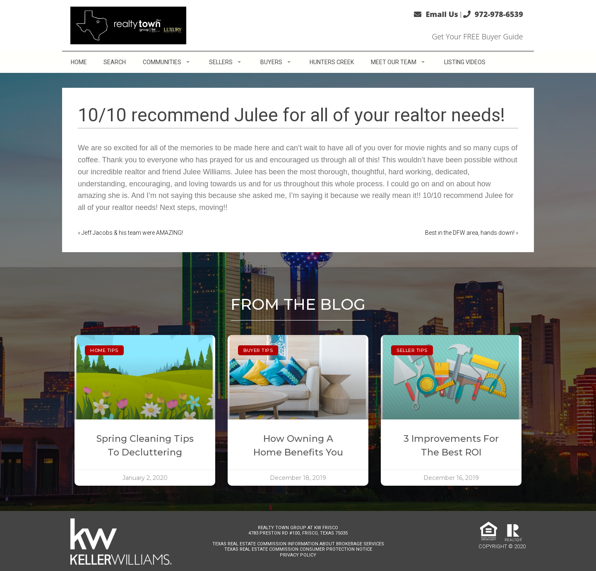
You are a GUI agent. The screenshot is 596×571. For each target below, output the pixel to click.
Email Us (441, 14)
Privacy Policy (298, 555)
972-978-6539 (499, 14)
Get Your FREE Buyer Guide (477, 36)
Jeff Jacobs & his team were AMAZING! (132, 232)
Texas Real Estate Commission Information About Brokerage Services (298, 544)
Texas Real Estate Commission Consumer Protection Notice (298, 549)
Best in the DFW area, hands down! (469, 232)
